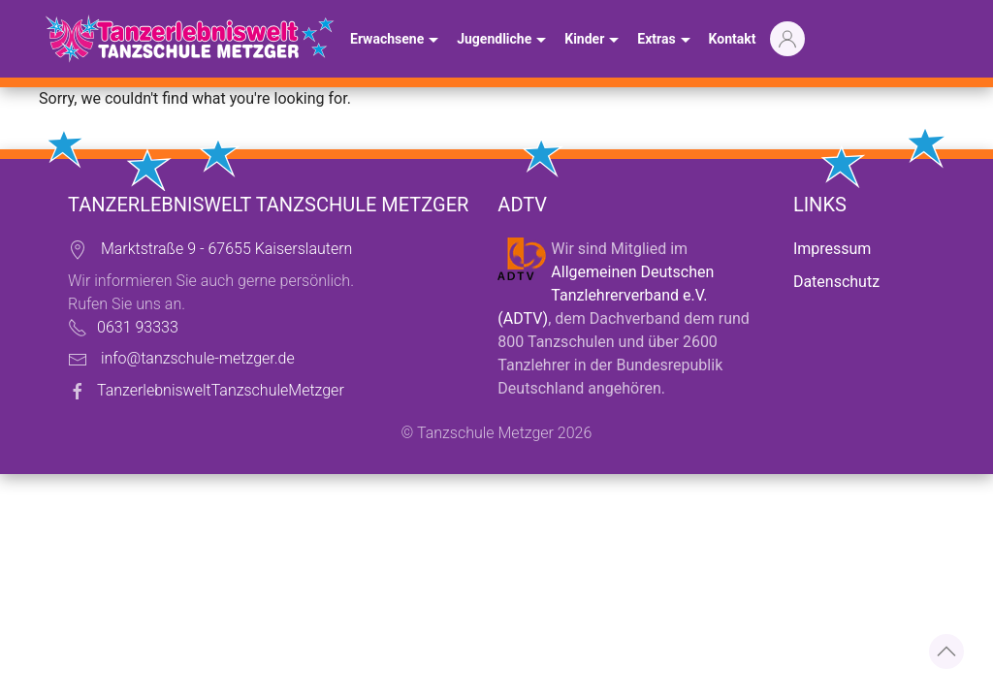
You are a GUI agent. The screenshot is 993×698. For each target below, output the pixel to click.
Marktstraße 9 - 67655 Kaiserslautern (226, 248)
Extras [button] (665, 40)
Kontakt (732, 39)
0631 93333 (137, 327)
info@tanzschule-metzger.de (198, 358)
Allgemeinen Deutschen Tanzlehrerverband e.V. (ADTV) (605, 295)
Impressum (832, 248)
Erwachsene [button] (396, 40)
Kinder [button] (594, 40)
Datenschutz (836, 281)
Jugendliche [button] (504, 40)
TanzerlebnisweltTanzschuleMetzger (220, 390)
